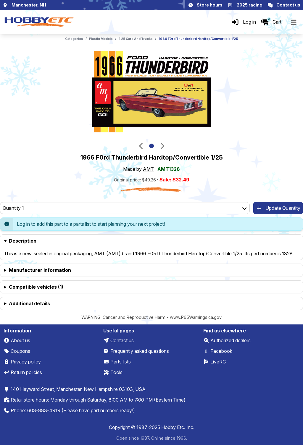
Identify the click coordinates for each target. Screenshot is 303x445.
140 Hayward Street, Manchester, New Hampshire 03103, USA (78, 389)
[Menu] (293, 22)
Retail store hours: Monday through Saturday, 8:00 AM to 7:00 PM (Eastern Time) (98, 400)
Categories (74, 39)
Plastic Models (101, 39)
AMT (148, 169)
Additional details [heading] (29, 303)
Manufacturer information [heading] (40, 270)
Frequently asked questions (139, 351)
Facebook (221, 351)
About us (20, 340)
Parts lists (120, 362)
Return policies (26, 372)
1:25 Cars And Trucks (136, 39)
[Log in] (244, 22)
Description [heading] (22, 241)
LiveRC (218, 362)
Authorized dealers (230, 340)
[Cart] (271, 22)
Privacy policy (26, 362)
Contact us (122, 340)
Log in (23, 224)
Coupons (20, 351)
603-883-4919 (43, 410)
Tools (116, 372)
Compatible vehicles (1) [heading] (36, 287)
